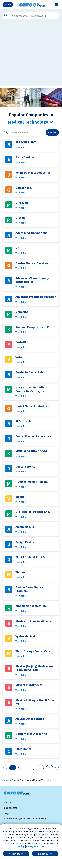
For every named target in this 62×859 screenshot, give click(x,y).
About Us (9, 802)
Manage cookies (35, 846)
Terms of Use (11, 824)
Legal (7, 813)
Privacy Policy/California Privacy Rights (27, 818)
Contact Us (10, 807)
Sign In (8, 4)
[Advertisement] (31, 55)
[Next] (58, 767)
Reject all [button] (43, 853)
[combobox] (23, 132)
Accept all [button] (14, 853)
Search (52, 132)
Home (6, 780)
